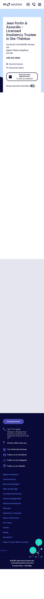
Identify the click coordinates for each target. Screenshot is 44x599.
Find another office (15, 68)
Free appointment (13, 422)
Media (5, 532)
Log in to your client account (15, 542)
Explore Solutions (10, 474)
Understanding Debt (12, 498)
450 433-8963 (13, 58)
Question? (7, 537)
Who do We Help (10, 489)
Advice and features (12, 503)
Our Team (7, 522)
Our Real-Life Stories (12, 494)
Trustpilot (3, 550)
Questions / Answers (12, 513)
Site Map (28, 566)
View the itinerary (16, 64)
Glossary (7, 508)
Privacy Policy (17, 566)
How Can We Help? (11, 484)
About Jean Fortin (11, 518)
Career (6, 527)
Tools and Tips (9, 479)
